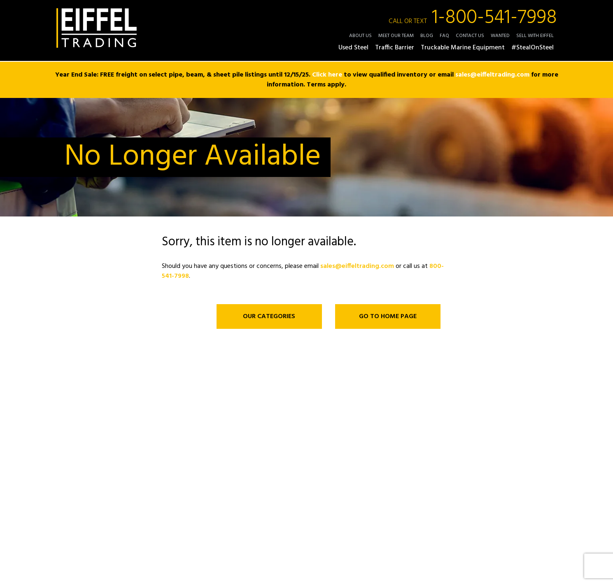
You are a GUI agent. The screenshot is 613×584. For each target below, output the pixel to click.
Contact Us (470, 36)
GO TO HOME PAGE (388, 316)
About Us (360, 36)
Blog (426, 36)
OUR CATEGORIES (269, 316)
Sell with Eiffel (535, 36)
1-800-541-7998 (473, 18)
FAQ (444, 36)
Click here (327, 75)
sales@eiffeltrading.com (492, 75)
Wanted (500, 36)
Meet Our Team (396, 36)
